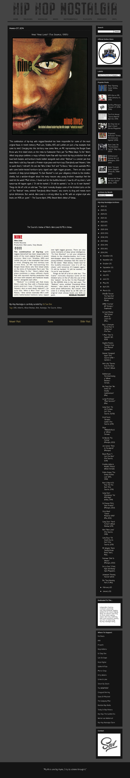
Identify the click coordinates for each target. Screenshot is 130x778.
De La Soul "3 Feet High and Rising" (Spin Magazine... (108, 569)
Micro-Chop (102, 671)
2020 (103, 230)
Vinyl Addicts (102, 649)
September (107, 268)
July (104, 275)
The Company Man (104, 701)
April (105, 287)
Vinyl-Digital (102, 662)
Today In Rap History (105, 710)
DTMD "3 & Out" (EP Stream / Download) (107, 306)
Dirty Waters (102, 675)
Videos (59, 308)
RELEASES (28, 19)
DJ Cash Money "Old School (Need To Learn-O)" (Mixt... (107, 316)
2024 (102, 214)
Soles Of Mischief (104, 697)
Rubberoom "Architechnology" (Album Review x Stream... (108, 378)
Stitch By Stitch (103, 684)
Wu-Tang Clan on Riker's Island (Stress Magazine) (114, 126)
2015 (102, 249)
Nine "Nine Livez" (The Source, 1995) (108, 532)
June (105, 279)
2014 (102, 253)
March (105, 291)
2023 (102, 218)
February (106, 588)
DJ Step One (102, 654)
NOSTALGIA (42, 19)
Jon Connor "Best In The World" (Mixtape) (108, 448)
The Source (52, 308)
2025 (102, 210)
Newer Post (15, 321)
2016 (103, 245)
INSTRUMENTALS (70, 19)
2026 (103, 206)
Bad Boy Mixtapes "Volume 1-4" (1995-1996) (114, 107)
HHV (99, 641)
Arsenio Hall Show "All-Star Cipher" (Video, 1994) (114, 181)
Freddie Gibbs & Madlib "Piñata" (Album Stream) (108, 467)
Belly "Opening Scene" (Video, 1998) (113, 88)
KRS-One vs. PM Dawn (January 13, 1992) (114, 98)
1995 (15, 308)
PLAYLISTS (87, 19)
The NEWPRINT (103, 688)
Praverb (100, 645)
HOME (15, 19)
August (105, 271)
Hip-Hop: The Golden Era (106, 714)
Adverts (20, 308)
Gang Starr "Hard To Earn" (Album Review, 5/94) (108, 524)
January (106, 591)
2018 (103, 237)
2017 (102, 241)
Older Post (85, 321)
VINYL (114, 19)
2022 (102, 222)
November (106, 260)
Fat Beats (101, 636)
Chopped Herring (104, 693)
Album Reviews (29, 308)
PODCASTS (102, 19)
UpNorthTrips (102, 667)
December (106, 256)
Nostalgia (43, 308)
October (106, 264)
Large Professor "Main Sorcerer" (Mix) (108, 401)
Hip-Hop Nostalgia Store (106, 723)
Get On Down (102, 658)
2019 (103, 233)
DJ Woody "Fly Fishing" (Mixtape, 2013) (108, 440)
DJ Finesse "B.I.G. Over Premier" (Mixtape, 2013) (108, 506)
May (104, 283)
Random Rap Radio (104, 705)
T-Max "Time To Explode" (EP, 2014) (107, 337)
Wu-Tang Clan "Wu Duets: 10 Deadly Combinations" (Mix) (108, 391)
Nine (37, 308)
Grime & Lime (102, 680)
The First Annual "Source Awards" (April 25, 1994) (113, 117)
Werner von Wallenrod (105, 718)
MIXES (55, 19)
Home (50, 321)
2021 (102, 226)
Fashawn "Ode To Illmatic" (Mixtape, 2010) (108, 561)
